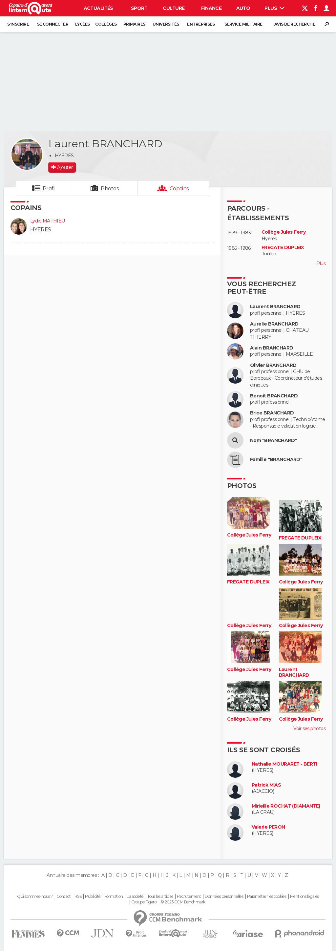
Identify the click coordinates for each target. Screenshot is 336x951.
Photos (110, 188)
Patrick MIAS (266, 785)
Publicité (92, 896)
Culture (173, 8)
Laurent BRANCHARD (275, 306)
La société (135, 896)
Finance (211, 8)
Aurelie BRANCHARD (274, 324)
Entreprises (201, 24)
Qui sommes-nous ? (34, 896)
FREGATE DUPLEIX (283, 247)
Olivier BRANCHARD (273, 365)
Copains (179, 188)
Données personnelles (224, 896)
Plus (274, 8)
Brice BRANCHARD (272, 413)
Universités (166, 24)
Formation (113, 896)
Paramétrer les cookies (266, 896)
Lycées (82, 24)
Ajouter (65, 167)
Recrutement (189, 896)
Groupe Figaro (144, 902)
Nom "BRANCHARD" (273, 440)
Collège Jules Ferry (283, 232)
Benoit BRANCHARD (274, 396)
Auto (243, 8)
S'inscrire (18, 24)
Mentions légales (304, 896)
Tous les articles (160, 896)
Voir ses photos (309, 728)
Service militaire (243, 24)
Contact (63, 896)
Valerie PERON (268, 827)
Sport (139, 8)
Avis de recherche (294, 24)
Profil (49, 188)
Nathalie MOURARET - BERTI (284, 764)
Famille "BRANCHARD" (276, 459)
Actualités (98, 8)
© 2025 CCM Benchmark (182, 902)
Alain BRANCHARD (271, 348)
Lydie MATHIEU (47, 221)
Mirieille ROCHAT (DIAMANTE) (286, 806)
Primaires (134, 24)
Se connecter (52, 24)
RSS (77, 896)
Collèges (106, 24)
